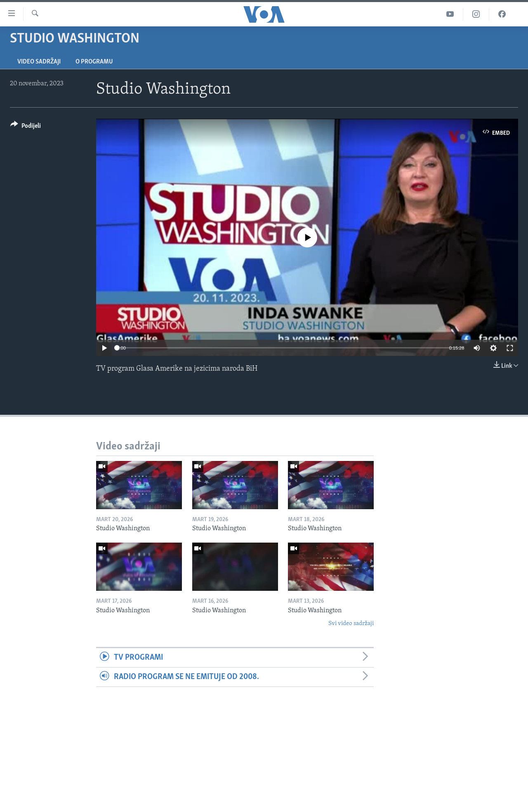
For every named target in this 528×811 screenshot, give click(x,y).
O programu (94, 62)
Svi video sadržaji (351, 624)
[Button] (25, 127)
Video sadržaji (39, 62)
